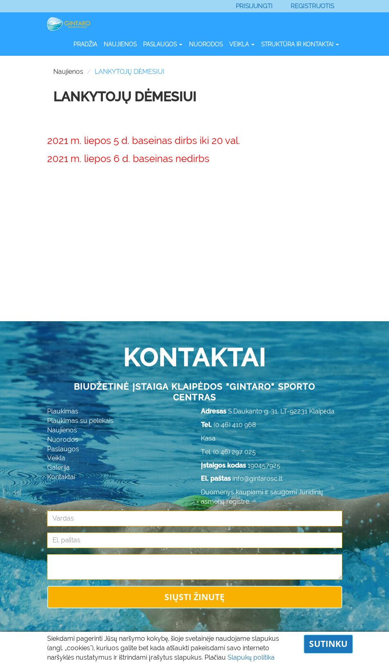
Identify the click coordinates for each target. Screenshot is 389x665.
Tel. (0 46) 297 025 (228, 452)
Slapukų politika (251, 657)
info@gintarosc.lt (257, 478)
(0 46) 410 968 (235, 425)
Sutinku (328, 643)
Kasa (208, 438)
